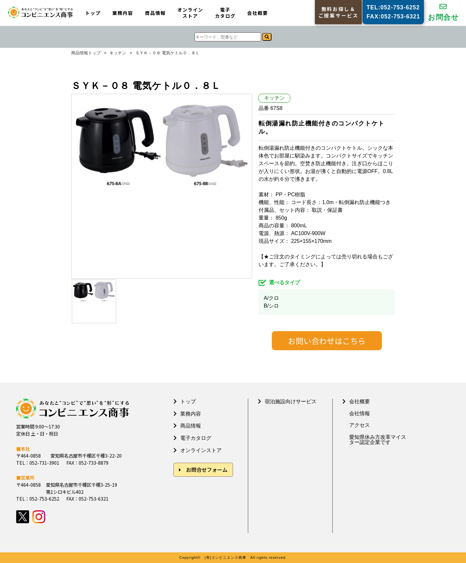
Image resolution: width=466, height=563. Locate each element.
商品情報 (155, 13)
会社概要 (257, 13)
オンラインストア (190, 13)
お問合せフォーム (206, 469)
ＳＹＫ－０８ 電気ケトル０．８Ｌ (167, 53)
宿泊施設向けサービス (290, 401)
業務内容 (122, 13)
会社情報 (359, 413)
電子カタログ (225, 13)
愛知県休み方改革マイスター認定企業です (377, 440)
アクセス (359, 425)
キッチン (117, 53)
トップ (93, 13)
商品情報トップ (86, 53)
